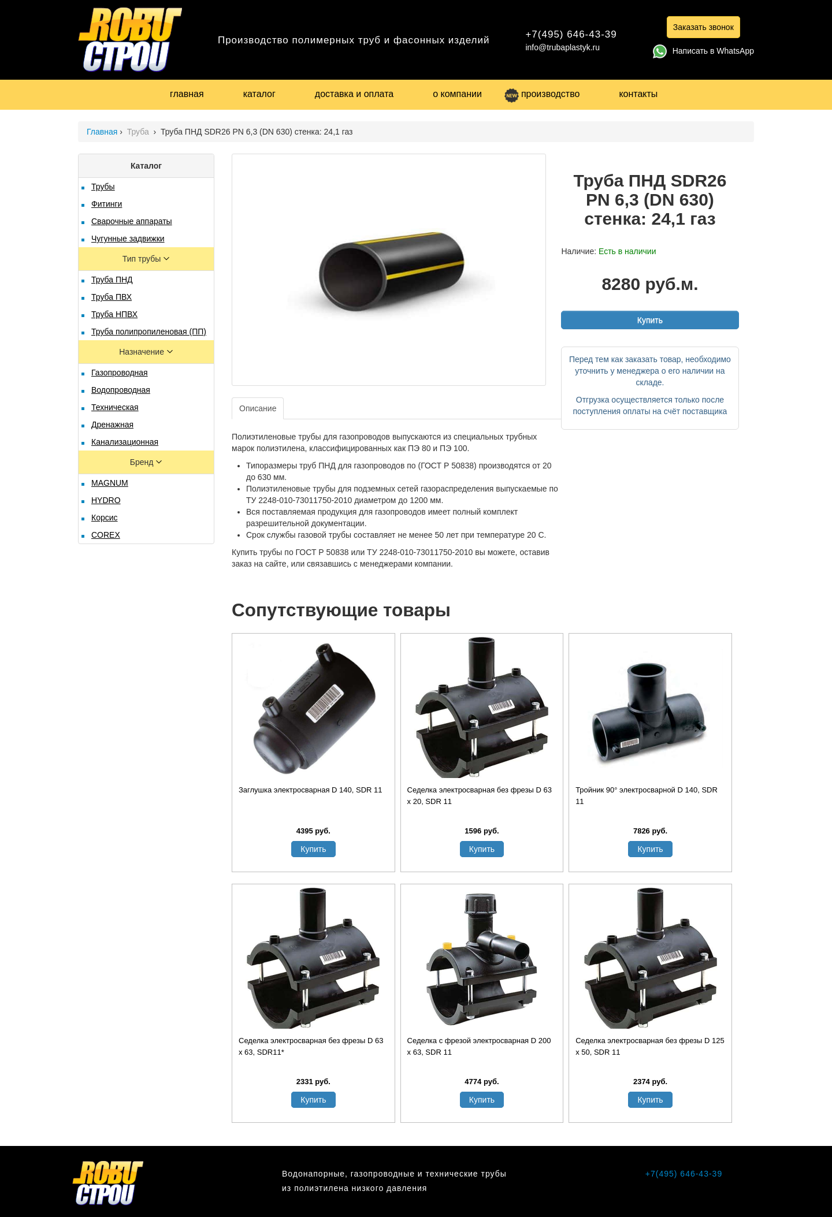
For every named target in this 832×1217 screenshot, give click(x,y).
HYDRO (106, 500)
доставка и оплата (354, 94)
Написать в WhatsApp (703, 50)
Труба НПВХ (114, 314)
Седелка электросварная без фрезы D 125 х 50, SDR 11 (650, 1046)
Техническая (115, 407)
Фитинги (106, 204)
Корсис (104, 517)
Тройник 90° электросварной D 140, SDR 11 (646, 796)
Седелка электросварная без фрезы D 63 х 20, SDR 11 (479, 796)
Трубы (103, 186)
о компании (457, 94)
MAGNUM (109, 482)
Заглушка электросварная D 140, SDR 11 (310, 790)
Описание (257, 408)
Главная (102, 131)
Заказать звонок (703, 27)
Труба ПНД (112, 279)
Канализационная (124, 441)
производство (542, 94)
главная (187, 94)
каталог (259, 94)
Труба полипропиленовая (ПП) (148, 331)
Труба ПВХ (111, 297)
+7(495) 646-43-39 (570, 34)
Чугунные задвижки (128, 238)
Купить (650, 320)
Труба (139, 131)
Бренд (143, 462)
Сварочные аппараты (131, 221)
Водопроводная (120, 389)
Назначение (142, 351)
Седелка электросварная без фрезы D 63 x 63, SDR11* (311, 1046)
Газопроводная (119, 372)
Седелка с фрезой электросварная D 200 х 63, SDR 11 (479, 1046)
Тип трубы (142, 258)
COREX (105, 534)
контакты (638, 94)
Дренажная (112, 424)
